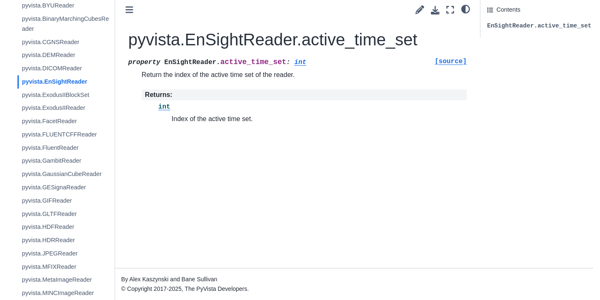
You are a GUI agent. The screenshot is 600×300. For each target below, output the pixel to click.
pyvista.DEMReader (57, 55)
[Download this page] (435, 10)
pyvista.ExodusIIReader (62, 107)
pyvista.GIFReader (56, 200)
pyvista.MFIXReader (58, 266)
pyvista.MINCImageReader (67, 293)
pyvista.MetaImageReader (66, 279)
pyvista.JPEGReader (59, 253)
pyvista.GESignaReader (63, 187)
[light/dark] (465, 9)
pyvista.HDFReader (57, 226)
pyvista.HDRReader (57, 240)
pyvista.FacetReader (58, 121)
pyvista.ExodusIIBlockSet (64, 95)
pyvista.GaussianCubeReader (70, 174)
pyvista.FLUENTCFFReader (68, 134)
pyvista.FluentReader (59, 147)
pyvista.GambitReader (60, 160)
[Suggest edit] (420, 10)
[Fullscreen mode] (450, 10)
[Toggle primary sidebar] (138, 10)
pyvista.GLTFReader (58, 214)
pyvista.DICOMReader (61, 68)
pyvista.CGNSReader (59, 42)
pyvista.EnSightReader (63, 81)
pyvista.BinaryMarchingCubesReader (74, 23)
